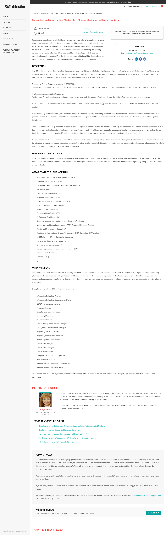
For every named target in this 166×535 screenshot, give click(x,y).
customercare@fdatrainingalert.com (139, 53)
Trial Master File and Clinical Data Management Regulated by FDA (63, 434)
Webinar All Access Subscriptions (11, 51)
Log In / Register (151, 6)
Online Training (44, 13)
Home (5, 17)
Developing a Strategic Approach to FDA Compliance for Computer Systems (67, 438)
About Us (7, 33)
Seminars (7, 22)
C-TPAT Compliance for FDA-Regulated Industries (56, 442)
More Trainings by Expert (94, 32)
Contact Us (8, 39)
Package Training (10, 44)
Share (88, 29)
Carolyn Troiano (43, 28)
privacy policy (110, 2)
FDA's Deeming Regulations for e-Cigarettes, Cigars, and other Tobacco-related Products (71, 426)
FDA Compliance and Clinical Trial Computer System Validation (61, 430)
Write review (153, 513)
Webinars (7, 28)
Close (129, 2)
